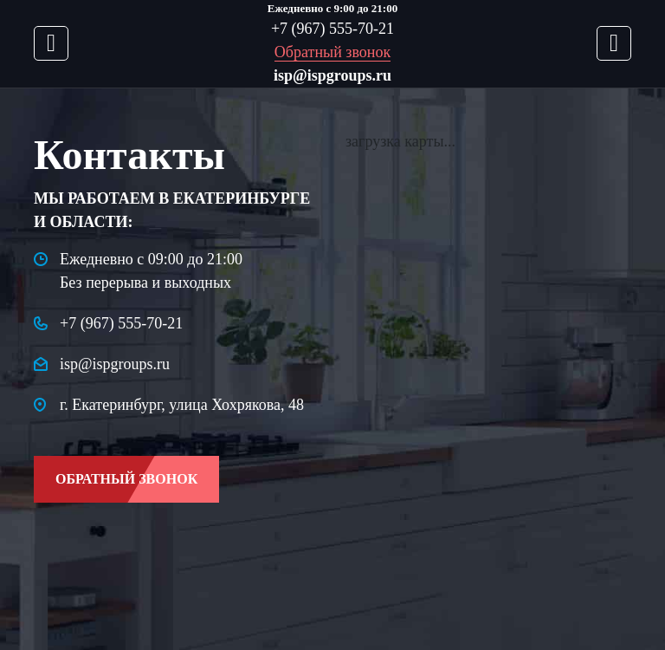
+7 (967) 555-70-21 (332, 28)
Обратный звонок (332, 52)
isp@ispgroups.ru (332, 75)
